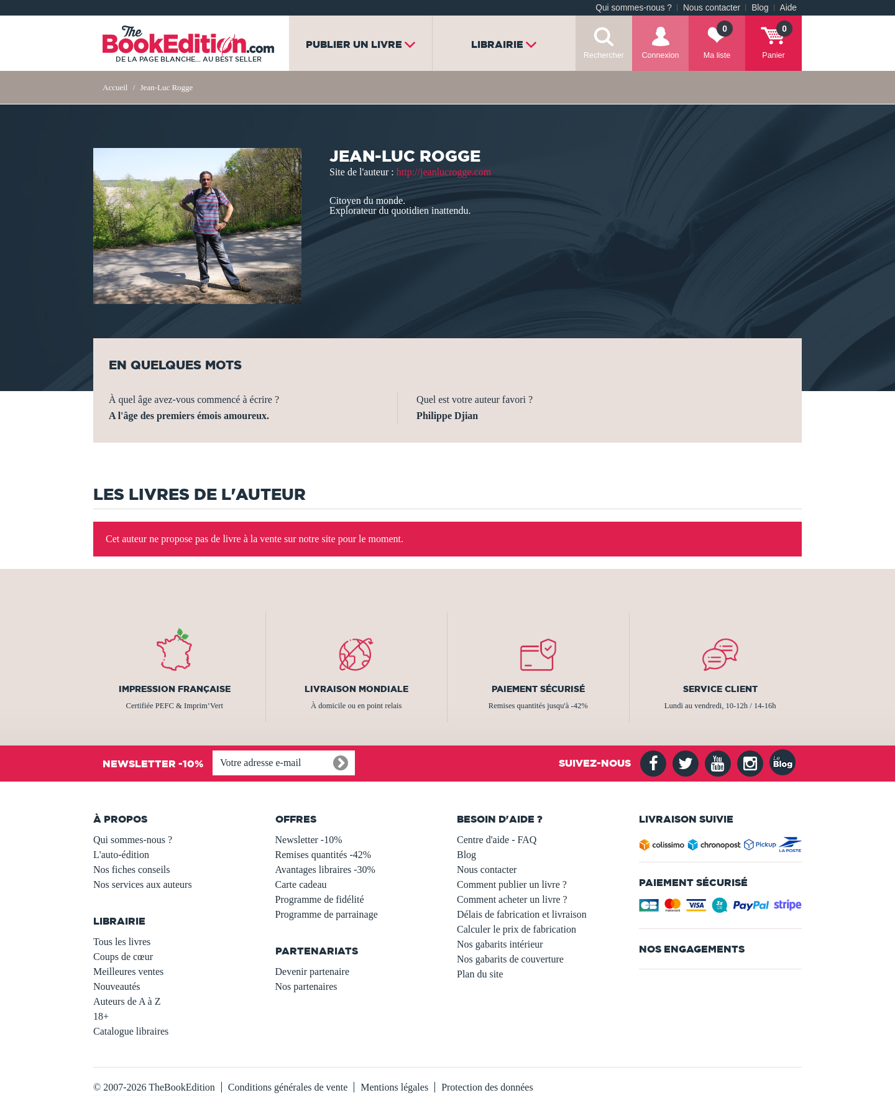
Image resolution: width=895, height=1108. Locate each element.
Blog (759, 7)
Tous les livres (121, 941)
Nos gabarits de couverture (510, 959)
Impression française (175, 689)
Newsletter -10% (308, 839)
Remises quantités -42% (323, 854)
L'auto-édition (121, 854)
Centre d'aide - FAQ (496, 839)
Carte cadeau (301, 884)
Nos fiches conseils (131, 869)
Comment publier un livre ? (512, 884)
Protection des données (487, 1087)
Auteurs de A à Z (126, 1001)
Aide (788, 7)
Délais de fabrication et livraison (522, 914)
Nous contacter (711, 7)
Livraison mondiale (356, 689)
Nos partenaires (306, 986)
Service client (720, 689)
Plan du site (480, 974)
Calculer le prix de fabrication (516, 929)
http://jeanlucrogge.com (444, 172)
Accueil (115, 87)
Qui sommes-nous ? (633, 7)
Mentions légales (394, 1087)
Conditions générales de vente (287, 1087)
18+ (101, 1016)
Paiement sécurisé (538, 689)
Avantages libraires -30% (325, 869)
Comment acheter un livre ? (512, 899)
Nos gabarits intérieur (500, 944)
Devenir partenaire (312, 971)
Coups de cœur (123, 956)
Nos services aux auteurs (142, 884)
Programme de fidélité (319, 899)
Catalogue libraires (130, 1031)
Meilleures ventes (128, 971)
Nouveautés (116, 986)
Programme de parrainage (326, 914)
